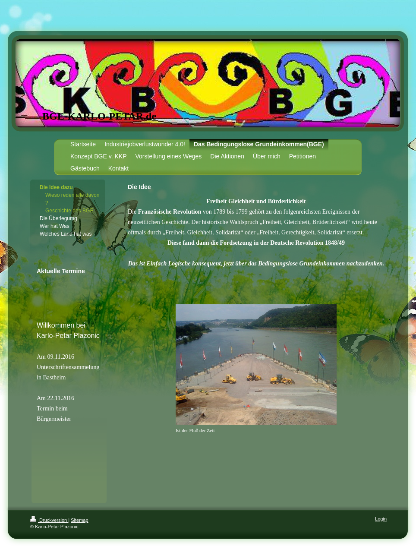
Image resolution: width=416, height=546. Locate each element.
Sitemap (79, 520)
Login (381, 518)
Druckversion (49, 520)
